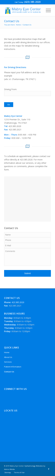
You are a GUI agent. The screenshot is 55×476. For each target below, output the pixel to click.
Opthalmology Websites (33, 466)
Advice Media (9, 469)
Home (18, 25)
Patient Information (12, 366)
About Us (8, 357)
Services (8, 362)
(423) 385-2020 (32, 1)
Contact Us (11, 21)
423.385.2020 (17, 302)
